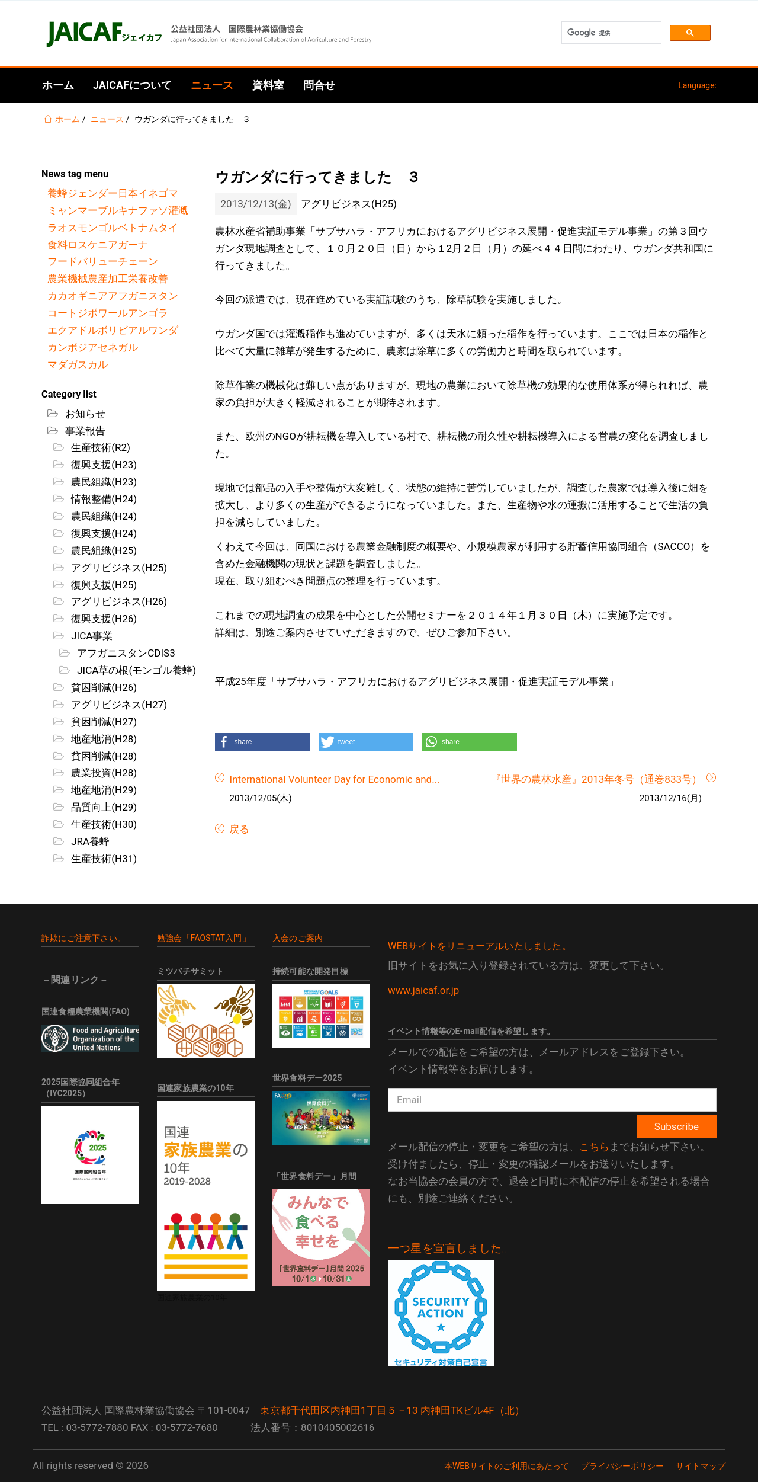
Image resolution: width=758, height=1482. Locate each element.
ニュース (212, 85)
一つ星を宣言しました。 (450, 1248)
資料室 (268, 85)
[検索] (610, 33)
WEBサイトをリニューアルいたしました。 (479, 946)
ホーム (58, 85)
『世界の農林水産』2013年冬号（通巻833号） (596, 779)
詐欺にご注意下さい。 (83, 938)
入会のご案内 (297, 938)
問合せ (319, 85)
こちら (594, 1147)
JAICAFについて (132, 85)
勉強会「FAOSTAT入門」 (203, 938)
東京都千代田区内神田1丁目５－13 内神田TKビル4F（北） (392, 1410)
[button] (262, 742)
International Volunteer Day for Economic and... (335, 779)
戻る (238, 829)
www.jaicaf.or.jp (423, 990)
